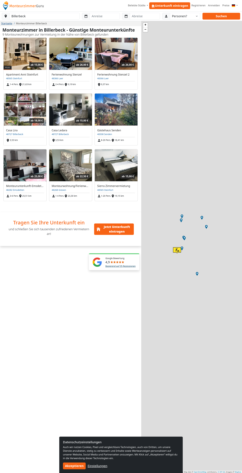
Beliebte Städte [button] (137, 5)
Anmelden (214, 5)
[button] (182, 216)
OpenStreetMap (200, 472)
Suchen (221, 16)
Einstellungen (97, 466)
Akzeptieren (74, 466)
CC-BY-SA (221, 472)
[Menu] (235, 5)
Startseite (6, 23)
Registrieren (198, 5)
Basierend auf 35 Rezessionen (120, 266)
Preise (225, 5)
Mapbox (238, 472)
